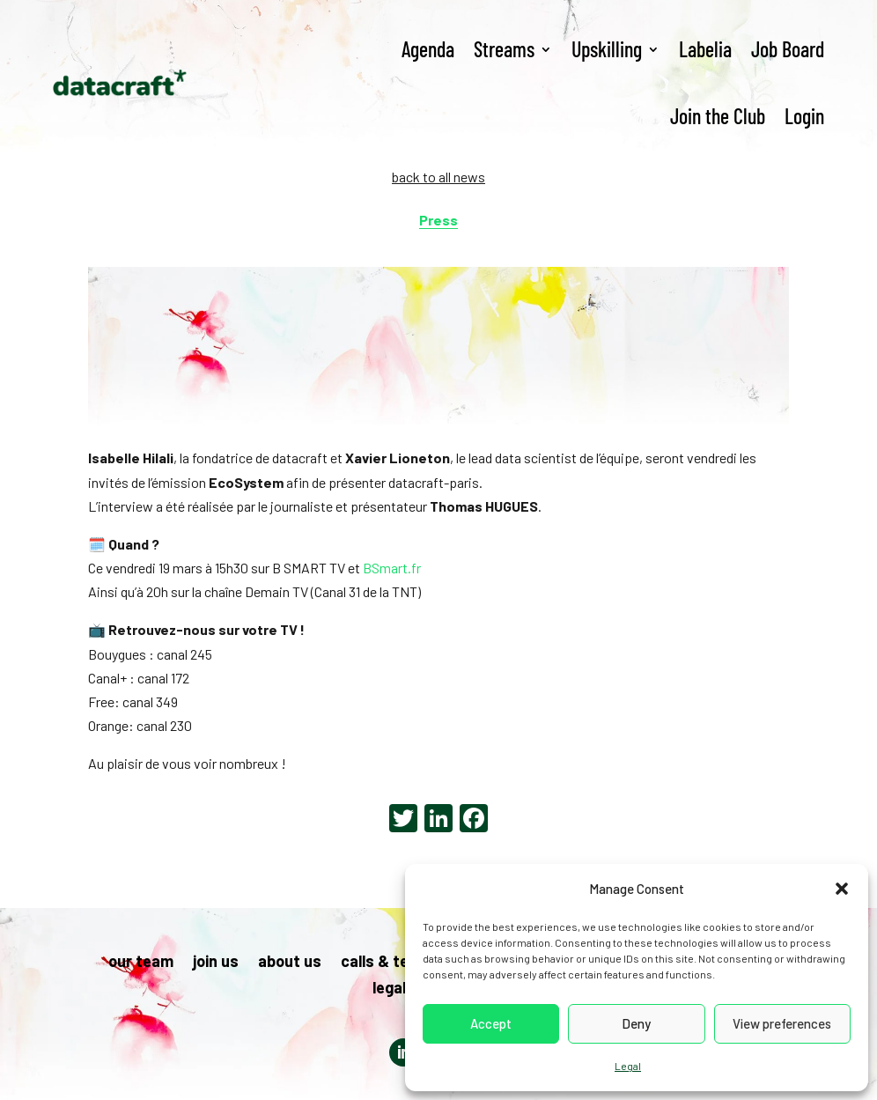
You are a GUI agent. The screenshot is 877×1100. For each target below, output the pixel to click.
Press (438, 219)
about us (289, 963)
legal (389, 989)
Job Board (787, 49)
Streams (504, 49)
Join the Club (717, 116)
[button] (842, 888)
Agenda (428, 49)
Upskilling (606, 49)
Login (804, 116)
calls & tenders (396, 963)
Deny (636, 1023)
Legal (628, 1065)
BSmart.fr (392, 567)
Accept (491, 1023)
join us (216, 963)
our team (140, 963)
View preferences (782, 1023)
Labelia (705, 49)
